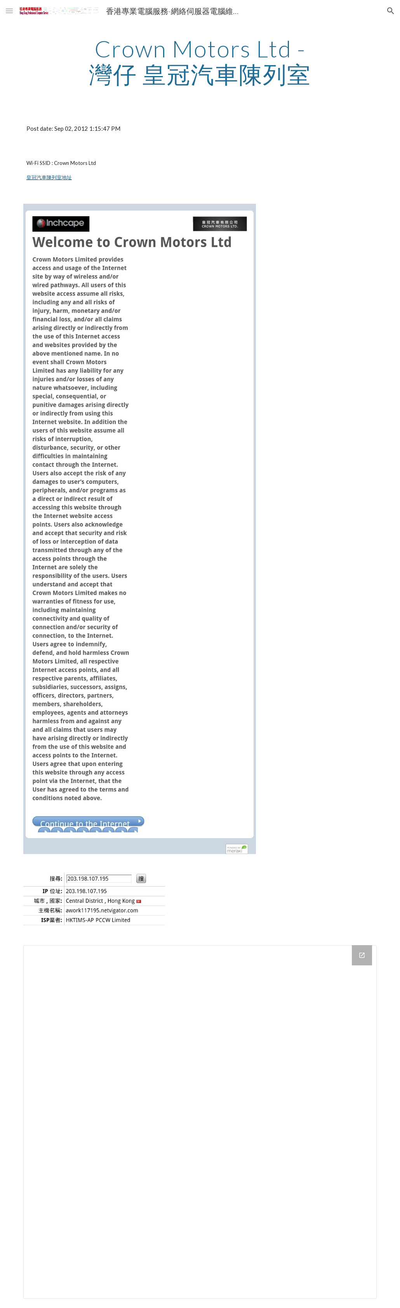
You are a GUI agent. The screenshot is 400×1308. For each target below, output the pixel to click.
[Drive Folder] (200, 1122)
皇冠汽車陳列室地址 (49, 177)
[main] (199, 61)
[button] (9, 10)
